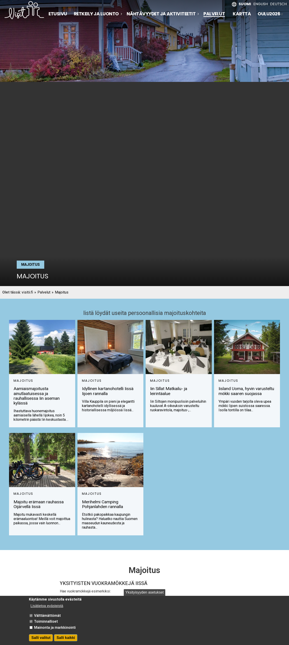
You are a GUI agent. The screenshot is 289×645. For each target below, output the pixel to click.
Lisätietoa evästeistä (46, 608)
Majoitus (61, 292)
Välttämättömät (47, 617)
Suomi (245, 4)
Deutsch (278, 4)
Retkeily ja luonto (96, 13)
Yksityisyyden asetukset (144, 594)
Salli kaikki (65, 640)
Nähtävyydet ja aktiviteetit (161, 13)
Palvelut (214, 14)
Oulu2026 (270, 13)
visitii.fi (27, 292)
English (260, 4)
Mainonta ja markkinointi (55, 629)
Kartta (242, 13)
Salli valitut (40, 640)
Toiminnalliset (46, 624)
